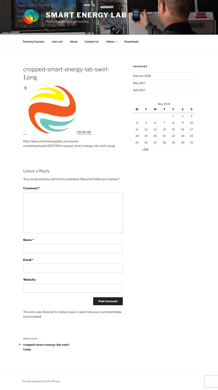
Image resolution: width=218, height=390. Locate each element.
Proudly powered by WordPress (41, 381)
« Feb (145, 149)
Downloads (131, 41)
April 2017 (139, 90)
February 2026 (142, 75)
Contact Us (92, 41)
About (73, 41)
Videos (112, 41)
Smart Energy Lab (86, 15)
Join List (57, 41)
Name (28, 240)
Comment (31, 188)
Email (28, 260)
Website (29, 279)
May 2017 (139, 83)
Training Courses (33, 41)
